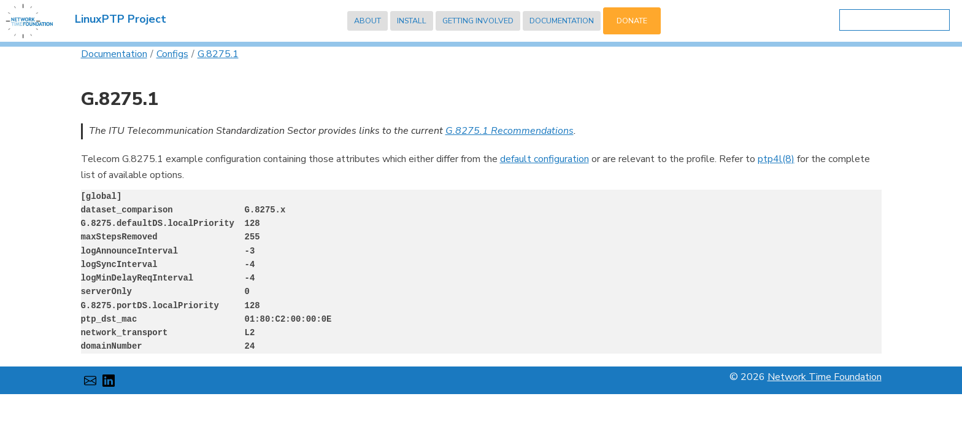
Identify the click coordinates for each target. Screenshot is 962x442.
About (367, 20)
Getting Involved (478, 20)
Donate (632, 20)
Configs (172, 54)
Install (411, 20)
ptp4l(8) (776, 159)
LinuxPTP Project (120, 19)
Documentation (561, 20)
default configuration (544, 159)
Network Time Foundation (825, 377)
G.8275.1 (218, 54)
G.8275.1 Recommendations (509, 131)
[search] (891, 21)
